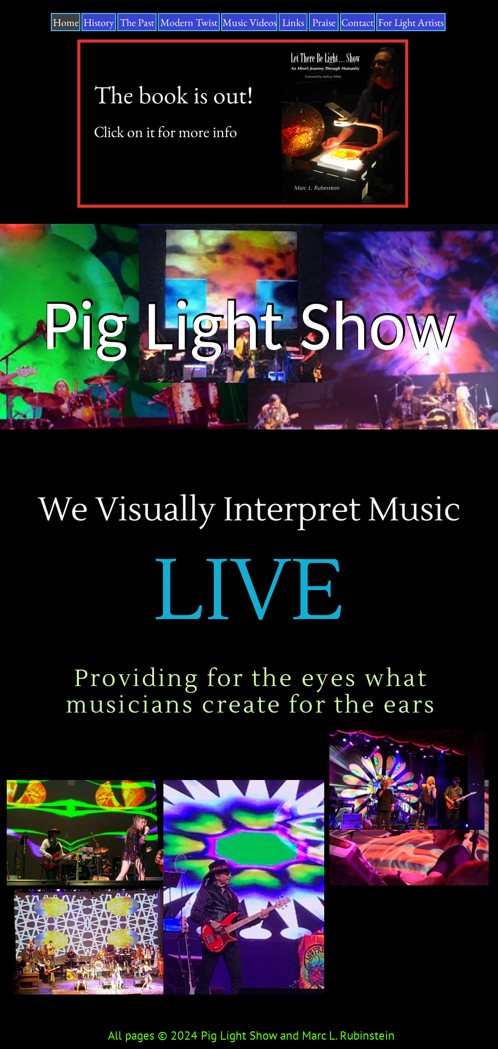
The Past (137, 22)
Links (293, 22)
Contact (357, 22)
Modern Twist (188, 22)
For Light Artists (411, 22)
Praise (324, 22)
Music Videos (249, 22)
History (99, 22)
